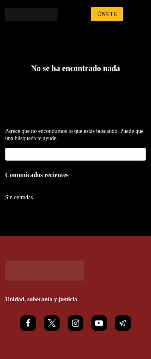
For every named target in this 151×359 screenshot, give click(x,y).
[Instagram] (75, 323)
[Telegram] (122, 323)
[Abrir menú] (138, 14)
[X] (52, 323)
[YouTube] (99, 323)
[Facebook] (28, 323)
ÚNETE (107, 14)
